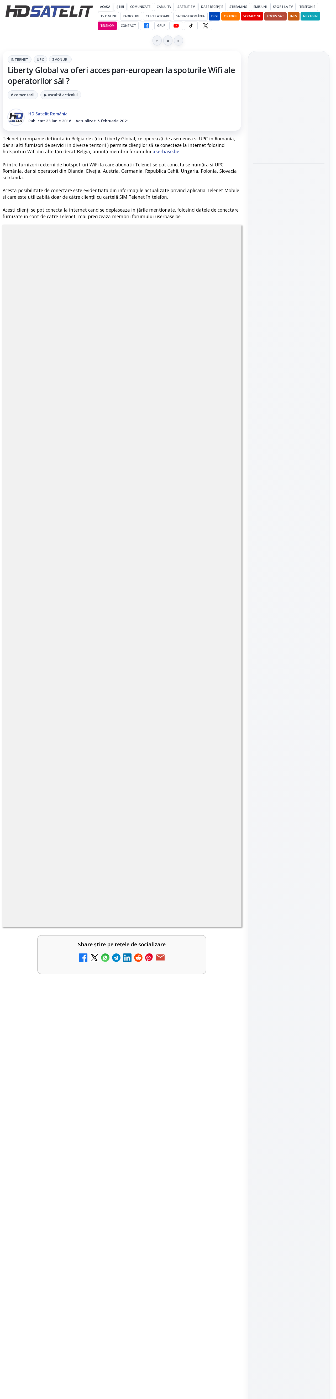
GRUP (161, 25)
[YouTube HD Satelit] (176, 26)
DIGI (214, 16)
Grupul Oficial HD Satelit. (144, 708)
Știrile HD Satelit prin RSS (288, 715)
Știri (120, 6)
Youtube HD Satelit (289, 653)
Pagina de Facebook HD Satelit (288, 599)
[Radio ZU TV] (97, 1004)
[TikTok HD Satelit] (191, 26)
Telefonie (307, 6)
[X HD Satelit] (205, 26)
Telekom (107, 25)
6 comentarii (22, 94)
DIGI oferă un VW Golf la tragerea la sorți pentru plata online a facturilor (48, 1066)
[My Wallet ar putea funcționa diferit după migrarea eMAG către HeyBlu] (97, 869)
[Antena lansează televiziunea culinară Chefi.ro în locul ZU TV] (218, 936)
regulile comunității (89, 700)
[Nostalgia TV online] (218, 869)
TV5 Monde (160, 1057)
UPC (40, 59)
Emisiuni (260, 6)
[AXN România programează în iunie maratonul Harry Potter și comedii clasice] (218, 1004)
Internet (19, 59)
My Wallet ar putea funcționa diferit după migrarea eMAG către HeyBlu (45, 867)
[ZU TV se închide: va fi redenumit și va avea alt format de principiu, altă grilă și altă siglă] (218, 1133)
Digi (260, 767)
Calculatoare (157, 16)
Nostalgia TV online (162, 857)
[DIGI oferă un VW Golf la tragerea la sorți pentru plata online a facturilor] (97, 1072)
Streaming (238, 6)
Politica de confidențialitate (289, 864)
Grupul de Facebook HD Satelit (289, 620)
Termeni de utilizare (289, 847)
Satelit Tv (186, 6)
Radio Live (131, 16)
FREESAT (279, 767)
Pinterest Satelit (289, 697)
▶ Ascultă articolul (61, 94)
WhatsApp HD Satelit (288, 638)
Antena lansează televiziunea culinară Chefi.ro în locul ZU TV (170, 931)
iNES (293, 16)
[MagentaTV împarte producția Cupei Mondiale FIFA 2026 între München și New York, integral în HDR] (288, 149)
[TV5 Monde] (218, 1072)
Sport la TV (283, 6)
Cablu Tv (164, 6)
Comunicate (140, 6)
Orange (230, 16)
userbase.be (166, 151)
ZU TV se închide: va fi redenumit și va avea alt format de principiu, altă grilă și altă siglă (170, 1131)
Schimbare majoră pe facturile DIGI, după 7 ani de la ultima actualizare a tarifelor (48, 935)
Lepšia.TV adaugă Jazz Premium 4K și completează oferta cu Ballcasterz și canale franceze (285, 233)
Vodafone (252, 16)
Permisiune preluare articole (289, 830)
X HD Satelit (289, 682)
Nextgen (310, 16)
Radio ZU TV (39, 989)
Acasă (105, 6)
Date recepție (212, 6)
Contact (128, 25)
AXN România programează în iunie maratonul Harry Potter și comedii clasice (167, 1002)
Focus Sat (275, 16)
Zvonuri (60, 59)
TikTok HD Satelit (289, 667)
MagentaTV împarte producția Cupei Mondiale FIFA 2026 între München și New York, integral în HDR (288, 111)
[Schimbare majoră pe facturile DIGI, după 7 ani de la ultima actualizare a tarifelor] (97, 936)
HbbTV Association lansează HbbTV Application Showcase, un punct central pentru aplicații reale (287, 192)
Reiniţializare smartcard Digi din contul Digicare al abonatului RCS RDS (68, 1125)
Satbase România (190, 16)
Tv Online (108, 16)
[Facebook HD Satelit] (146, 26)
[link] (61, 877)
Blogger (210, 1192)
